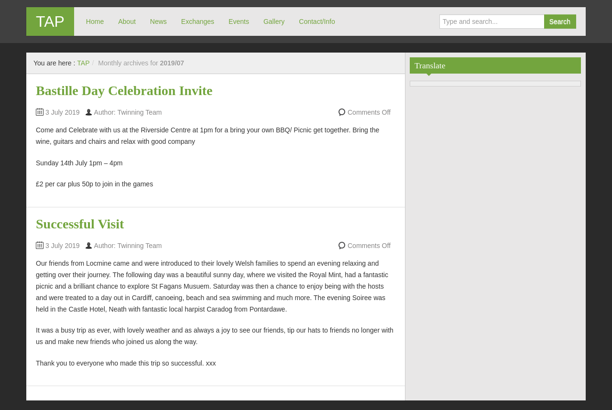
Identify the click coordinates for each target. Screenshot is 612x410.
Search (559, 21)
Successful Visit (80, 223)
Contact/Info (317, 21)
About (127, 21)
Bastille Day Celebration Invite (124, 90)
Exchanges (197, 21)
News (158, 21)
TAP (50, 21)
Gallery (273, 21)
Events (239, 21)
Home (95, 21)
